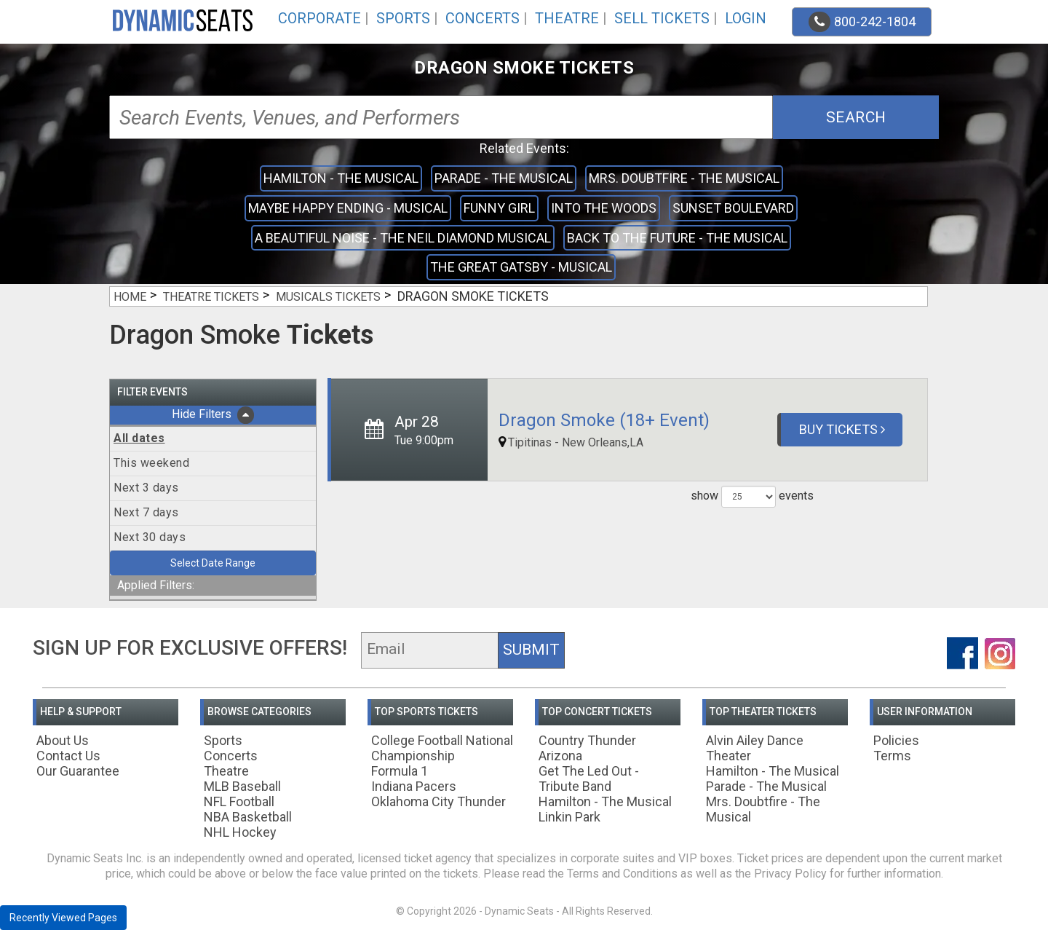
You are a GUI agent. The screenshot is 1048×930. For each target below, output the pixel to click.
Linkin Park (569, 816)
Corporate (319, 18)
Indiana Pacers (413, 786)
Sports (403, 18)
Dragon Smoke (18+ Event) (604, 420)
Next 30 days (150, 537)
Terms (892, 755)
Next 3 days (146, 487)
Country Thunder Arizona (587, 748)
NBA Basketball (248, 816)
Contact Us (68, 755)
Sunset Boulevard (733, 208)
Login (745, 18)
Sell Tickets (662, 18)
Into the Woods (603, 208)
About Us (62, 740)
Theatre (567, 18)
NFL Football (239, 801)
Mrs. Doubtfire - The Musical (684, 178)
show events (752, 497)
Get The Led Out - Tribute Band (589, 778)
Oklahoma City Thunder (438, 801)
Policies (896, 740)
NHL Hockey (240, 832)
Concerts (482, 18)
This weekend (151, 463)
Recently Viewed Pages (63, 917)
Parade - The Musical (503, 178)
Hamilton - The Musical (340, 178)
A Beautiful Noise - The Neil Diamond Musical (403, 237)
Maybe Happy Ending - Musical (348, 208)
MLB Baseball (242, 786)
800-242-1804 (862, 22)
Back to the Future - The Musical (677, 237)
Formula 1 (399, 771)
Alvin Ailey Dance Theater (754, 748)
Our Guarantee (77, 771)
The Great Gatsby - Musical (521, 267)
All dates (139, 438)
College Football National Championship (442, 748)
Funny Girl (499, 208)
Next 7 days (146, 512)
